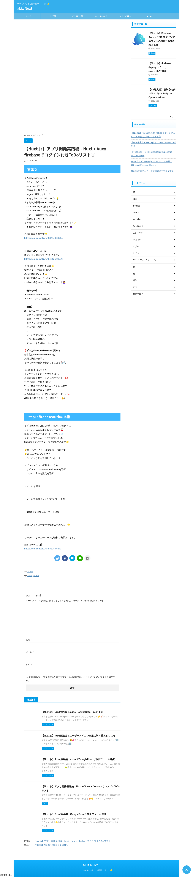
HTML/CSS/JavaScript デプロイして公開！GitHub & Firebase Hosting (151, 163)
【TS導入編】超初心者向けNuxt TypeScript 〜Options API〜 (162, 93)
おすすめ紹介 (125, 16)
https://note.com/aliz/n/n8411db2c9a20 (43, 259)
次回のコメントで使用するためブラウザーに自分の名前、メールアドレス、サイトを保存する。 (70, 679)
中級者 (36, 575)
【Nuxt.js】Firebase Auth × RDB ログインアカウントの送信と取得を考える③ (153, 135)
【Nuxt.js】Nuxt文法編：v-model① (50, 845)
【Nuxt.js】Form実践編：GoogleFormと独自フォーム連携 (74, 814)
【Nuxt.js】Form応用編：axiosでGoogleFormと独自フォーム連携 (78, 759)
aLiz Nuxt (24, 8)
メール (29, 652)
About (149, 16)
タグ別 (53, 16)
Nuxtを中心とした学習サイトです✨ (97, 870)
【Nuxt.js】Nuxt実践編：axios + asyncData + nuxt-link (72, 712)
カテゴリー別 (77, 16)
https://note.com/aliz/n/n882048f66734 (43, 238)
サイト (29, 664)
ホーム (29, 16)
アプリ (30, 571)
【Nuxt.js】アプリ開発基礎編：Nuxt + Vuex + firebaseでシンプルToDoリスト (72, 841)
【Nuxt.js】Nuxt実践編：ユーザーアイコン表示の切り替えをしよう (78, 735)
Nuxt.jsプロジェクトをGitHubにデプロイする (152, 171)
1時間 (29, 575)
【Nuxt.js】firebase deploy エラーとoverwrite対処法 (160, 67)
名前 (28, 640)
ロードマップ (101, 16)
